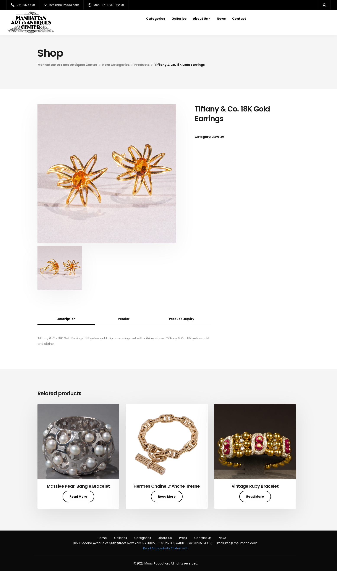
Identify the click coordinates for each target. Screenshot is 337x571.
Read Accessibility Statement (165, 548)
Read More (78, 496)
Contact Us (202, 538)
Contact (239, 18)
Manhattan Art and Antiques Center (67, 65)
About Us (200, 18)
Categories (155, 18)
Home (102, 538)
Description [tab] (66, 319)
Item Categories (116, 65)
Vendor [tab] (124, 319)
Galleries (179, 18)
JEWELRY (218, 137)
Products (141, 65)
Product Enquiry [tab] (181, 319)
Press (183, 538)
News (221, 18)
